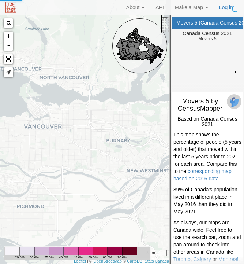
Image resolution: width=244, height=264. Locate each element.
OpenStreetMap (107, 261)
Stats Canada (156, 261)
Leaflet (80, 261)
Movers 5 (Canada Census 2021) (209, 23)
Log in (226, 7)
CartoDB (134, 261)
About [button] (135, 7)
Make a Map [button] (191, 7)
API (159, 7)
